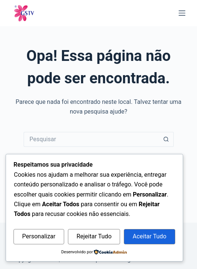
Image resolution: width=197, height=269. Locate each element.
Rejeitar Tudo (94, 236)
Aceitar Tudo (149, 236)
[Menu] (182, 13)
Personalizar (39, 236)
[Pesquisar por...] (91, 139)
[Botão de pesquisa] (166, 139)
